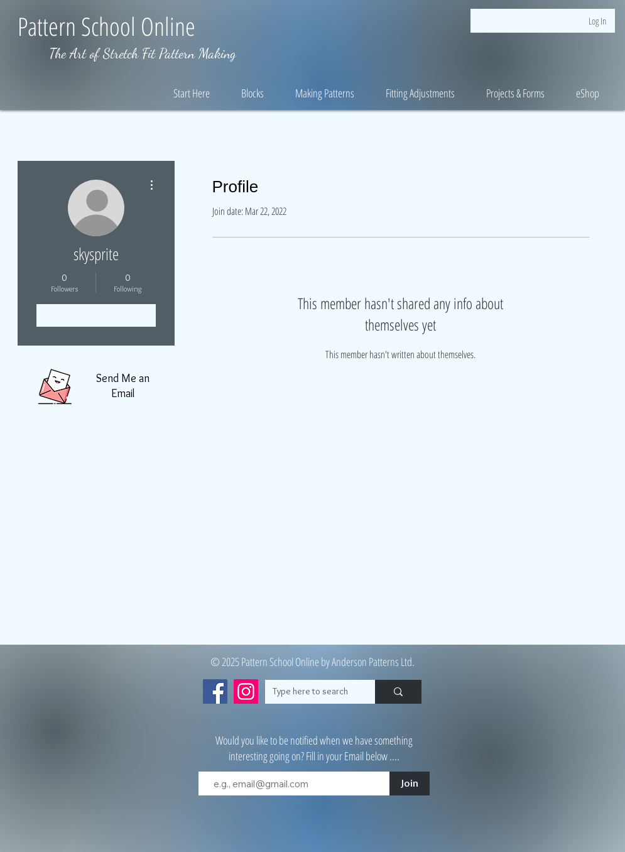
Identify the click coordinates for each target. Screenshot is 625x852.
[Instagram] (246, 691)
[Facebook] (215, 691)
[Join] (409, 783)
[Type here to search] (311, 692)
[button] (192, 93)
